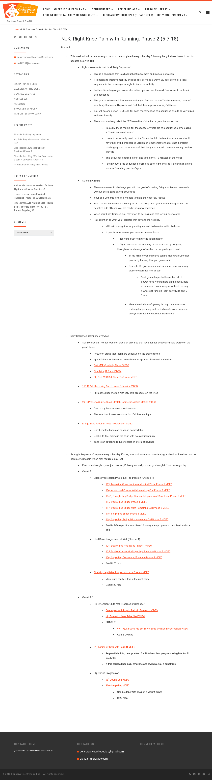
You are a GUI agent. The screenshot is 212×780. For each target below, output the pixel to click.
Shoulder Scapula (25, 108)
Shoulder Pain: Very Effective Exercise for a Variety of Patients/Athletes (33, 158)
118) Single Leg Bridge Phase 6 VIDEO (126, 513)
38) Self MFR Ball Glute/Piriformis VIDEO (115, 377)
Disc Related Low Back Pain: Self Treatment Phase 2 (29, 149)
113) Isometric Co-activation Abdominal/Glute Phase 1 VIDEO (139, 484)
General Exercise (24, 93)
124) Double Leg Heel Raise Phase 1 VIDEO (129, 545)
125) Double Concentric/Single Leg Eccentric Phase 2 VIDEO (138, 551)
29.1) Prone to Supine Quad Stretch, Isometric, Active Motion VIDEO (119, 402)
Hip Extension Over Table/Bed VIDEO (125, 616)
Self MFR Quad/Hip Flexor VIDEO (111, 365)
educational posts (26, 83)
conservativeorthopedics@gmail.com (35, 57)
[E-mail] (20, 36)
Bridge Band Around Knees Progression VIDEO (107, 423)
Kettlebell (21, 98)
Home (16, 29)
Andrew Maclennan (23, 185)
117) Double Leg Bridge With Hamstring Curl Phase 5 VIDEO (137, 507)
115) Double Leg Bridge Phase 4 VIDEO (126, 501)
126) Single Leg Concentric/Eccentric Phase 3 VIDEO (134, 557)
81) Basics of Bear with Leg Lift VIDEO (114, 647)
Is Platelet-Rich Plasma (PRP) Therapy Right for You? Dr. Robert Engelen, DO (33, 206)
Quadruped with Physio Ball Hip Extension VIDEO (132, 610)
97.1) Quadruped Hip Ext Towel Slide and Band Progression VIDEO (152, 628)
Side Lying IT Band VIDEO (107, 371)
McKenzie (19, 103)
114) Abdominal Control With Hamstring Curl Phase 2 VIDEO (138, 490)
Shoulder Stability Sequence (27, 134)
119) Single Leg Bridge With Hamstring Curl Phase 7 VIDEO (137, 519)
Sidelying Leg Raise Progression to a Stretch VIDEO (121, 572)
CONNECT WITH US (152, 744)
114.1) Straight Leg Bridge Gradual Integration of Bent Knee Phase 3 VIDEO (146, 496)
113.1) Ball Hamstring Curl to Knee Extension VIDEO (110, 386)
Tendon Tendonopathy (27, 113)
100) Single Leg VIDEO (117, 685)
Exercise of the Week (27, 88)
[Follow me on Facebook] (25, 36)
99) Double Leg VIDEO (117, 679)
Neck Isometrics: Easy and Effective (31, 164)
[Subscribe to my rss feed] (15, 36)
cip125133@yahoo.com (28, 63)
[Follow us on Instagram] (36, 36)
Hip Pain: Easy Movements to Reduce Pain (32, 141)
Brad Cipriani (20, 202)
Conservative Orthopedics (25, 774)
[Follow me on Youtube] (30, 36)
